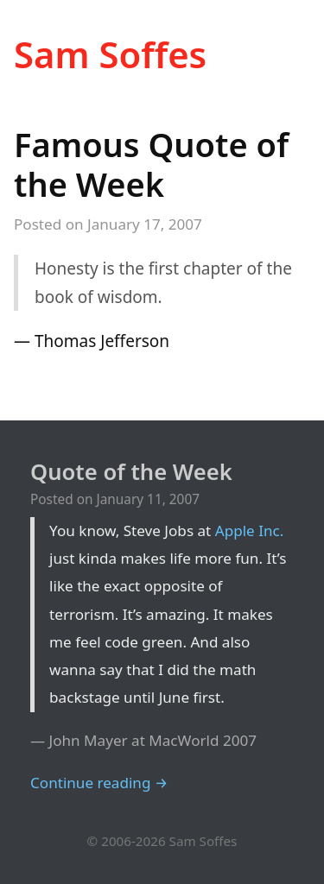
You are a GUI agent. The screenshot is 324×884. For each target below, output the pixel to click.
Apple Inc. (249, 530)
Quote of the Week (131, 472)
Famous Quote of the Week (151, 164)
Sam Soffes (110, 54)
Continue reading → (99, 782)
